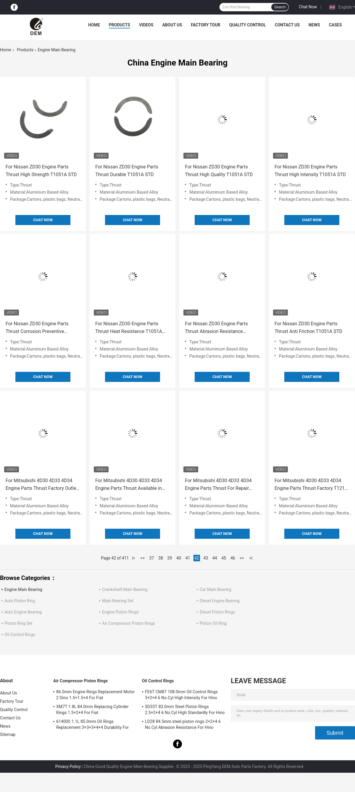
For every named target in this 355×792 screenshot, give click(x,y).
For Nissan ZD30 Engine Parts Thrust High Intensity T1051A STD (310, 170)
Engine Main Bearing (23, 589)
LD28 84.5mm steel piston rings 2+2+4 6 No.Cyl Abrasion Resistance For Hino (183, 724)
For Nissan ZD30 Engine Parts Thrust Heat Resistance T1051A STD (128, 328)
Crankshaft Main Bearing (124, 589)
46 (232, 558)
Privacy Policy (68, 766)
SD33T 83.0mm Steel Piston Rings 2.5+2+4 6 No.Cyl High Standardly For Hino (185, 709)
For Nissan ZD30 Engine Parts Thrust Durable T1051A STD (126, 170)
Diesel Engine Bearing (220, 600)
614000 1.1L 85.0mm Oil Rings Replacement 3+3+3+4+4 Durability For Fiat (92, 725)
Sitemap (7, 734)
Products (119, 25)
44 (214, 558)
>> (242, 558)
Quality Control (247, 25)
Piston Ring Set (18, 623)
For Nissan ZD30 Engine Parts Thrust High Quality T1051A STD (219, 170)
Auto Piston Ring (19, 600)
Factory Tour (205, 25)
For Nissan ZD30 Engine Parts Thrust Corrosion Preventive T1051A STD (37, 328)
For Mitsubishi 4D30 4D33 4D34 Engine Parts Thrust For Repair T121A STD (218, 485)
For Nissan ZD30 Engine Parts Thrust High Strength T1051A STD (41, 170)
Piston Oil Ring (213, 623)
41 (187, 558)
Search (279, 7)
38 (160, 558)
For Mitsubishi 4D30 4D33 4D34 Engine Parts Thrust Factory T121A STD (311, 485)
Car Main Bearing (215, 589)
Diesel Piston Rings (217, 612)
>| (250, 558)
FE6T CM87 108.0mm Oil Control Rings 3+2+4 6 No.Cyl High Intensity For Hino (181, 694)
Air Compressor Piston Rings (128, 623)
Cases (335, 25)
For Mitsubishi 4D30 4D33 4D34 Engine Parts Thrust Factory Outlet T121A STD (42, 485)
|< (133, 558)
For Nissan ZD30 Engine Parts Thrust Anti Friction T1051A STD (308, 327)
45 (223, 558)
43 (205, 558)
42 (196, 558)
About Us (172, 25)
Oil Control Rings (19, 634)
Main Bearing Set (117, 600)
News (314, 25)
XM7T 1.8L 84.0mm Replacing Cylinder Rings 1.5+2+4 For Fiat (92, 709)
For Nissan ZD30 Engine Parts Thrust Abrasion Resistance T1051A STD (216, 328)
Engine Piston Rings (120, 612)
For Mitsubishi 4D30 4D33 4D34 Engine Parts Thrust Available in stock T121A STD (128, 485)
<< (143, 558)
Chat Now (308, 6)
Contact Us (287, 25)
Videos (146, 25)
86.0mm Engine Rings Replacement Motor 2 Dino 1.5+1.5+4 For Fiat (95, 694)
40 (178, 558)
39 (169, 558)
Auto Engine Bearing (23, 612)
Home (94, 25)
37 (151, 558)
